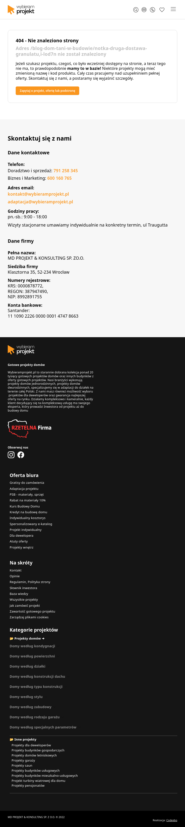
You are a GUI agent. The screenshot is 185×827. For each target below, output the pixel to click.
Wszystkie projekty (24, 599)
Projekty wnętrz (21, 547)
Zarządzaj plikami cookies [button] (29, 617)
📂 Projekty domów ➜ (27, 638)
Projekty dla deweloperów (31, 745)
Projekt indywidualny (26, 530)
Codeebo (171, 820)
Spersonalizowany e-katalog (31, 524)
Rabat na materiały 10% (28, 500)
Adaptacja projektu (24, 488)
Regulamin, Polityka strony (30, 582)
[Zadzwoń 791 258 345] (153, 10)
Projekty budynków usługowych (36, 770)
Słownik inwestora (23, 588)
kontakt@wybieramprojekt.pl (38, 194)
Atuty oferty (19, 541)
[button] (173, 10)
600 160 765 (59, 178)
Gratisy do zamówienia (27, 482)
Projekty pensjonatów (28, 785)
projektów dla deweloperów (28, 395)
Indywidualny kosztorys (27, 518)
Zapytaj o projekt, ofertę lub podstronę (47, 91)
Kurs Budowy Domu (25, 506)
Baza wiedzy (19, 594)
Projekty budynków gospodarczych (38, 750)
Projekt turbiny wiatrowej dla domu (38, 780)
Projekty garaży (23, 760)
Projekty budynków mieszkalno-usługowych (45, 775)
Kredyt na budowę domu (28, 512)
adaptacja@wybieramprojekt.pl (40, 202)
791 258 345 (65, 170)
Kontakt (15, 570)
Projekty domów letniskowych (34, 755)
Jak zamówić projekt (25, 605)
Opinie (15, 576)
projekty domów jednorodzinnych (32, 384)
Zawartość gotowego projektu (32, 611)
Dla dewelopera (21, 535)
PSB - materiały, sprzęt (27, 494)
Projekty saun (22, 765)
